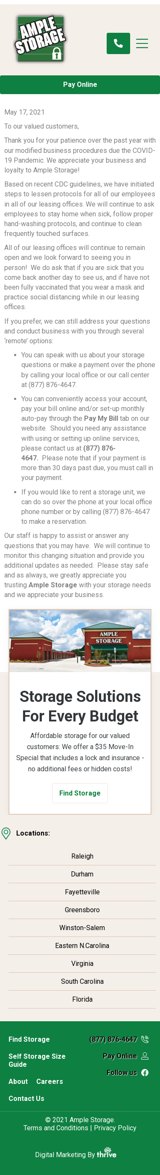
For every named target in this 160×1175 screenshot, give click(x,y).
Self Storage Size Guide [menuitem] (37, 1060)
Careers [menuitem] (49, 1081)
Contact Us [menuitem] (26, 1099)
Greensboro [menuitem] (82, 910)
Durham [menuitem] (82, 874)
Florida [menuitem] (82, 999)
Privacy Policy (115, 1128)
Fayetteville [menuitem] (82, 892)
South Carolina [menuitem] (82, 981)
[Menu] (146, 43)
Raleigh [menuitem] (82, 856)
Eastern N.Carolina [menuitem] (82, 946)
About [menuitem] (18, 1081)
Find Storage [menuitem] (29, 1039)
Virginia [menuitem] (82, 964)
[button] (80, 793)
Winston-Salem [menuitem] (82, 928)
